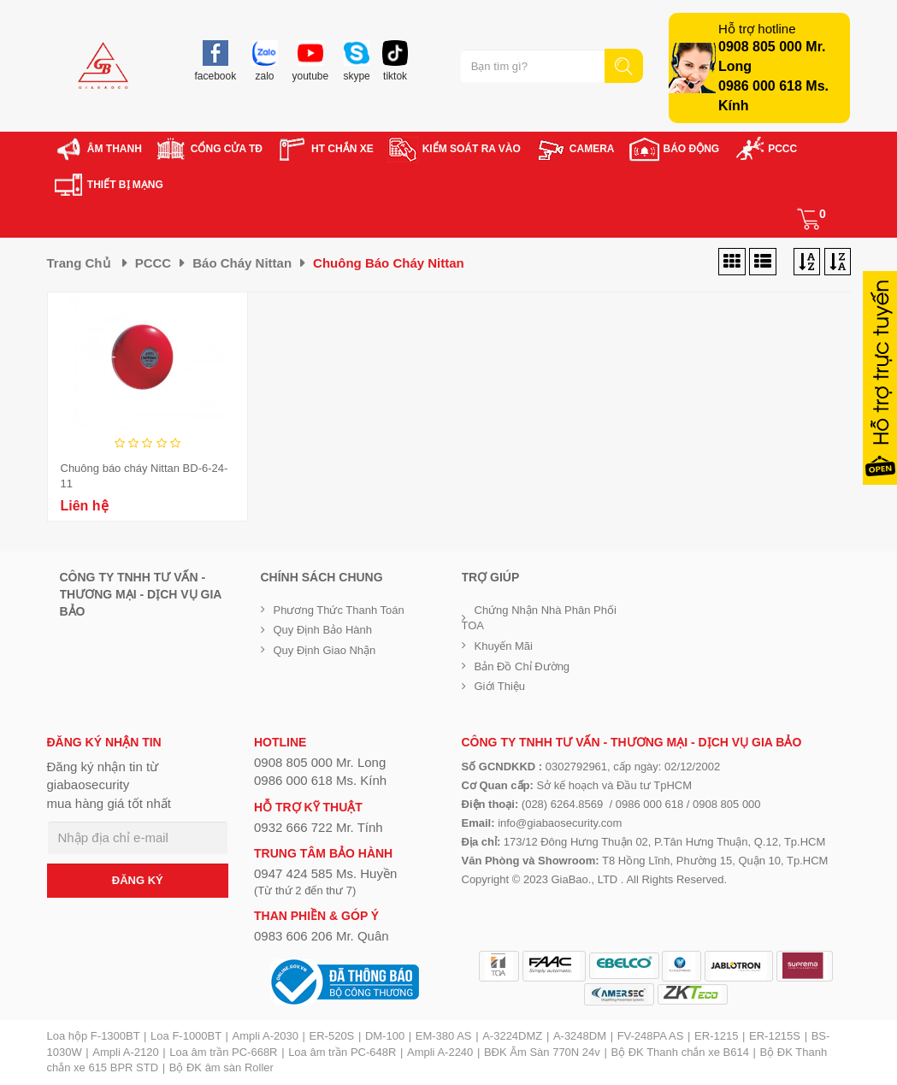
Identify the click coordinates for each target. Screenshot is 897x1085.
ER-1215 (716, 1035)
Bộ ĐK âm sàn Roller (221, 1067)
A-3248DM (579, 1035)
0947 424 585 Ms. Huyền (325, 873)
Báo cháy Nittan (242, 263)
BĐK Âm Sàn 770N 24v (542, 1052)
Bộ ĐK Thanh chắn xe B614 (679, 1052)
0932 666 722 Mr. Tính (318, 827)
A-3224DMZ (512, 1035)
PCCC (153, 263)
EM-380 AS (444, 1035)
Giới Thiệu (500, 686)
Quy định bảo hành (323, 629)
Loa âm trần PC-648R (342, 1052)
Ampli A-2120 (125, 1052)
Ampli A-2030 (265, 1035)
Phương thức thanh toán (339, 610)
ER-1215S (774, 1035)
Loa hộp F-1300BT (93, 1035)
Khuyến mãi (504, 646)
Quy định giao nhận (325, 650)
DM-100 (384, 1035)
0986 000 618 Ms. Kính (320, 780)
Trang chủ (78, 263)
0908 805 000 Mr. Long (320, 762)
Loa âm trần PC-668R (223, 1052)
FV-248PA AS (650, 1035)
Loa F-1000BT (185, 1035)
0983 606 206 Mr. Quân (321, 936)
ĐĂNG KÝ (137, 880)
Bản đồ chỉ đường (522, 666)
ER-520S (332, 1035)
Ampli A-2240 (440, 1052)
